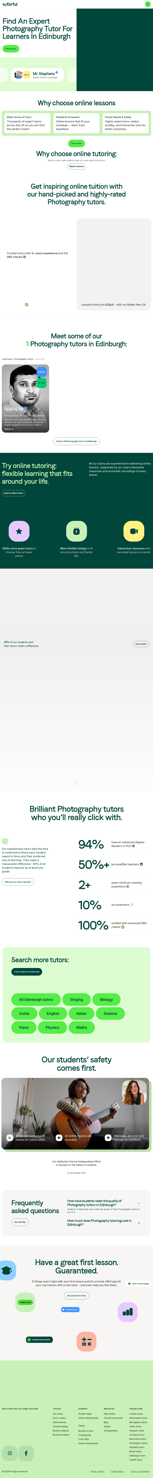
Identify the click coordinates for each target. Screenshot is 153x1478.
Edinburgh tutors (137, 1455)
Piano (24, 1027)
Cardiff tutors (135, 1460)
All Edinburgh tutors (36, 999)
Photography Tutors (23, 359)
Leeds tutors (135, 1426)
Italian (81, 1013)
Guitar (24, 1013)
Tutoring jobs (84, 1435)
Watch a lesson (76, 166)
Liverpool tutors (137, 1435)
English (53, 1013)
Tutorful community (113, 1418)
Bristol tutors (135, 1451)
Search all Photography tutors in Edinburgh (76, 441)
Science (110, 1013)
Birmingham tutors (138, 1422)
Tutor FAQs (83, 1439)
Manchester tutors (138, 1418)
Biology (106, 999)
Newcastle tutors (137, 1439)
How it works (59, 1418)
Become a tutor (85, 1431)
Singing (76, 999)
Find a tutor (10, 48)
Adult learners (59, 1422)
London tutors (136, 1414)
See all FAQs (20, 1222)
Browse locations (61, 1435)
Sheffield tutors (137, 1447)
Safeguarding (110, 1430)
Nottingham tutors (138, 1443)
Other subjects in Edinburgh (26, 971)
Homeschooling (60, 1426)
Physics (52, 1027)
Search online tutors (13, 493)
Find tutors (7, 359)
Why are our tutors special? (18, 882)
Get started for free (76, 1295)
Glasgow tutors (136, 1430)
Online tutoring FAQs (88, 1418)
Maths (81, 1027)
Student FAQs (85, 1414)
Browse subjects (61, 1430)
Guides (107, 1426)
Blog (106, 1422)
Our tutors (58, 1414)
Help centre (109, 1414)
